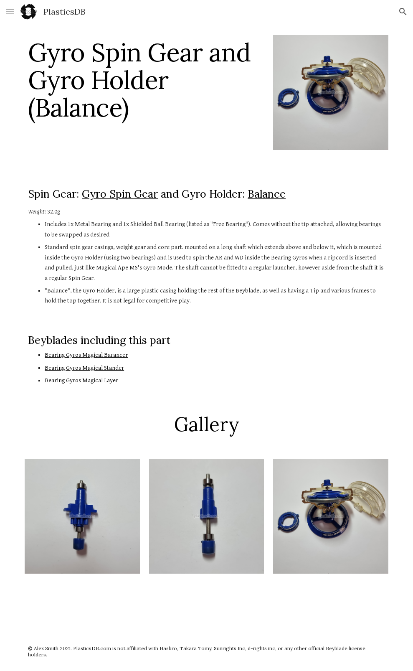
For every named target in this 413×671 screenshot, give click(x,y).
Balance (267, 194)
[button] (10, 11)
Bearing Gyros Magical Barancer (86, 354)
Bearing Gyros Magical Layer (81, 380)
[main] (144, 80)
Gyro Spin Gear (120, 194)
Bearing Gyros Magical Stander (84, 367)
